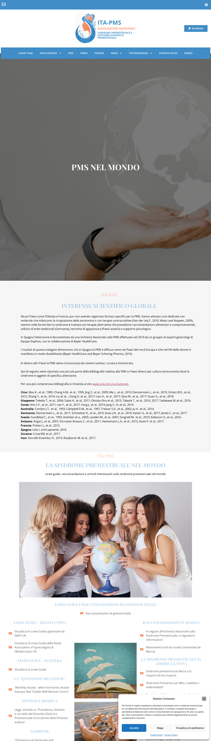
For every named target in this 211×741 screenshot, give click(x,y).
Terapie (99, 53)
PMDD (84, 53)
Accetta (134, 728)
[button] (204, 698)
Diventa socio (168, 53)
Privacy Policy (171, 735)
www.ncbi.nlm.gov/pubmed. (111, 384)
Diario (188, 53)
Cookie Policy (156, 735)
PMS (70, 53)
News (116, 53)
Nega (160, 728)
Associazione (50, 53)
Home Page (26, 53)
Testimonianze (140, 53)
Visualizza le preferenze (190, 728)
